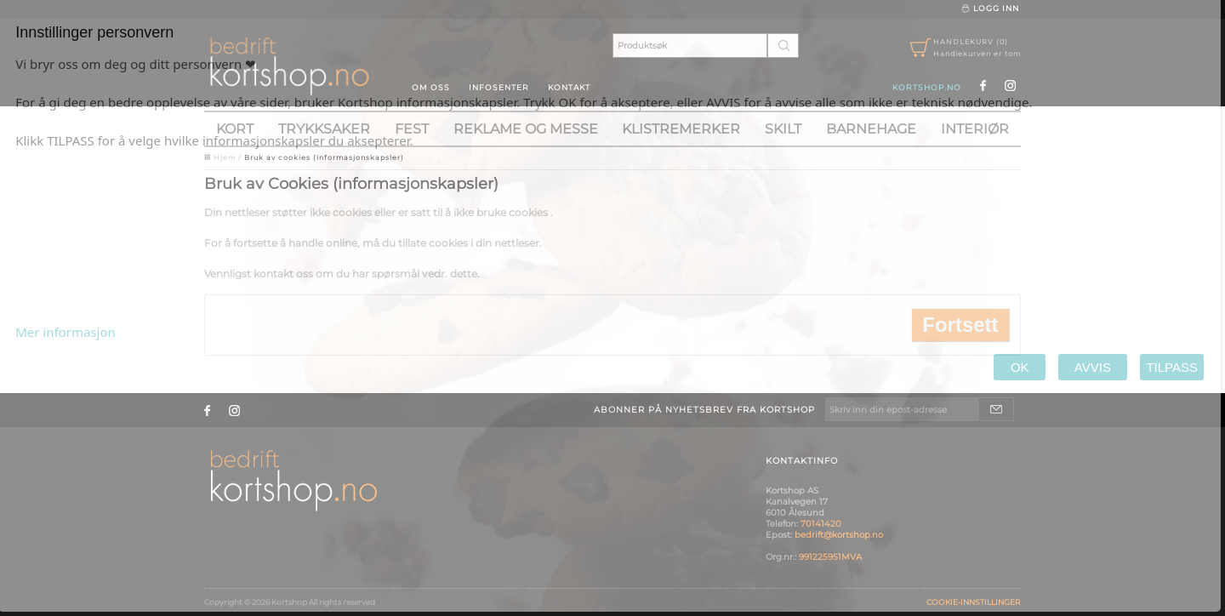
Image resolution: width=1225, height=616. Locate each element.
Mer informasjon (65, 331)
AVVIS (1092, 367)
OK (1020, 367)
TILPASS (1172, 367)
